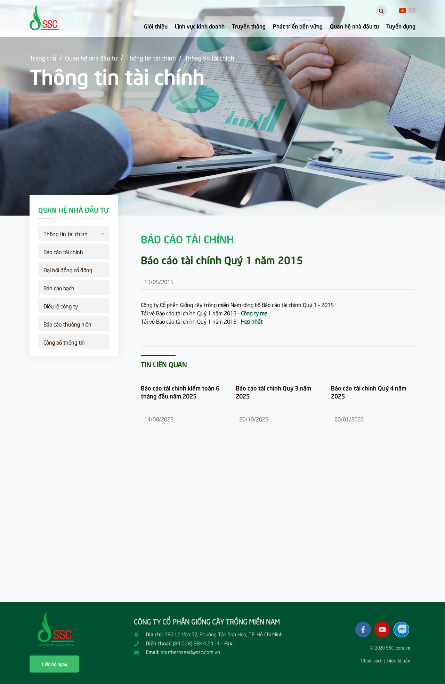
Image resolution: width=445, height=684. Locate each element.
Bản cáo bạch (58, 287)
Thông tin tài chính (151, 57)
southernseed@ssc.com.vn (190, 651)
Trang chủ (43, 57)
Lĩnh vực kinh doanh (200, 26)
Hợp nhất (251, 321)
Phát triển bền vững (298, 26)
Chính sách (372, 660)
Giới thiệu (156, 26)
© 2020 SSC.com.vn (390, 648)
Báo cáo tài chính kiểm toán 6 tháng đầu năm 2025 (180, 392)
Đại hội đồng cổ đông (67, 269)
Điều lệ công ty (60, 305)
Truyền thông (249, 26)
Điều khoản (398, 660)
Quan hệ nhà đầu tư (354, 26)
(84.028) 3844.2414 (196, 642)
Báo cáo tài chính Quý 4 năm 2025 (368, 392)
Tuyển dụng (400, 26)
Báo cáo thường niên (67, 324)
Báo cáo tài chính (63, 251)
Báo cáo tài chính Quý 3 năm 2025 (273, 392)
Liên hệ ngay (54, 664)
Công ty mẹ (254, 312)
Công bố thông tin (64, 342)
